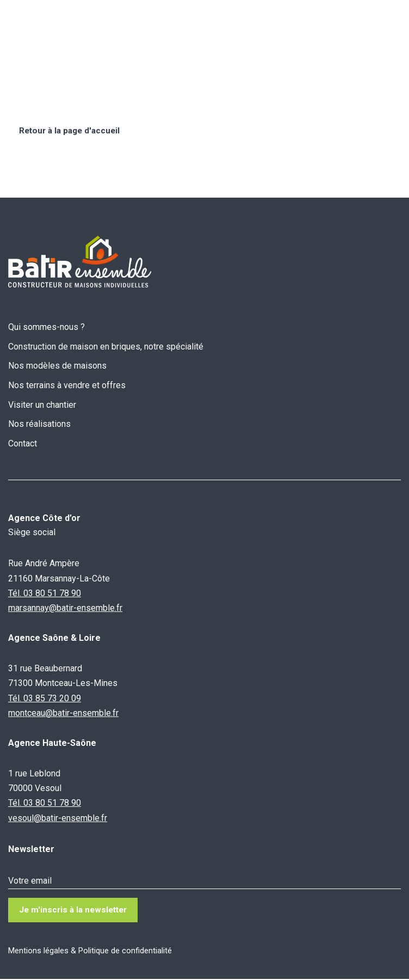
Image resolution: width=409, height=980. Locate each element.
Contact (22, 443)
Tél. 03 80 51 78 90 (44, 593)
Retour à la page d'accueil (72, 131)
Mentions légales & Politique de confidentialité (90, 952)
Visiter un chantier (42, 405)
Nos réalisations (39, 424)
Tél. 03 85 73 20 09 (44, 698)
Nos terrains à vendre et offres (67, 386)
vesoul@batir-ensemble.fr (57, 818)
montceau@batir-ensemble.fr (63, 713)
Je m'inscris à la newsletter (75, 910)
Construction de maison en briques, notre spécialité (105, 346)
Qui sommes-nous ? (46, 327)
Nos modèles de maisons (57, 366)
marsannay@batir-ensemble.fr (65, 608)
